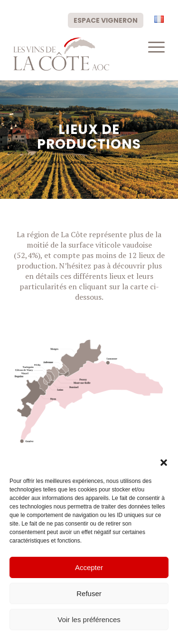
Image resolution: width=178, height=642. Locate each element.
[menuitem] (105, 20)
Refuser (89, 593)
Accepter (89, 567)
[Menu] (152, 47)
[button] (164, 462)
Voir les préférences (89, 619)
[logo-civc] (73, 54)
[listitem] (65, 368)
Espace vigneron (106, 20)
